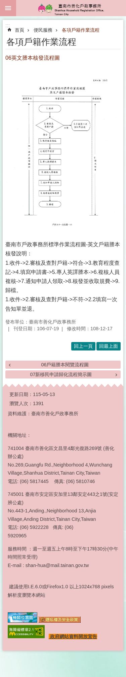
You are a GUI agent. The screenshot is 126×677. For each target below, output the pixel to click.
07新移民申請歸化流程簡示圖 (61, 374)
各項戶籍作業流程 (80, 30)
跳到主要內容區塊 (3, 3)
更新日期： (21, 394)
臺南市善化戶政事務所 (71, 8)
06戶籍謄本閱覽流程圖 (65, 364)
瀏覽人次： (21, 403)
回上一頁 (83, 346)
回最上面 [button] (108, 346)
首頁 (19, 30)
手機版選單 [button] (8, 8)
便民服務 (43, 30)
